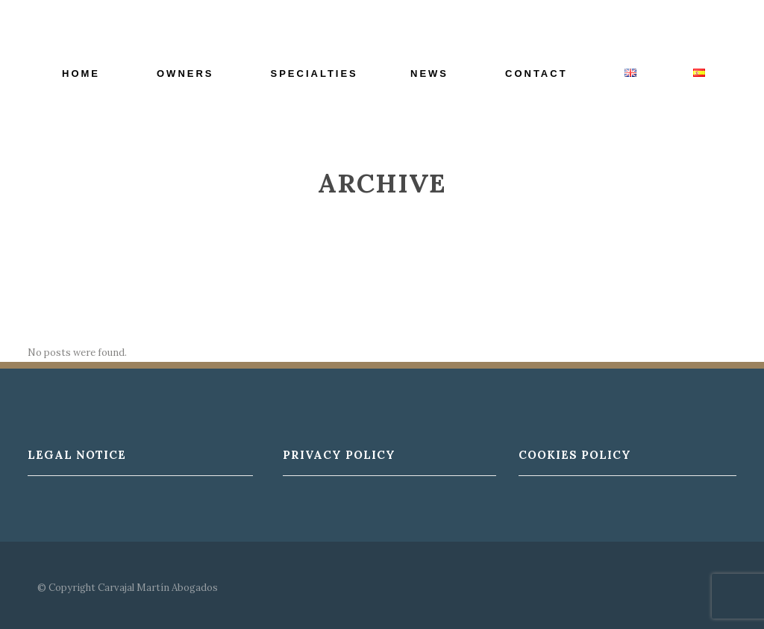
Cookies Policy (575, 455)
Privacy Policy (339, 455)
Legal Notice (77, 455)
